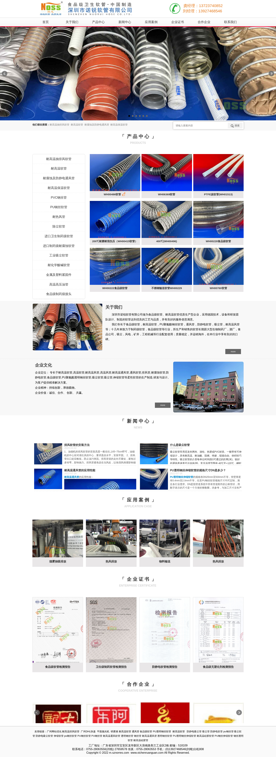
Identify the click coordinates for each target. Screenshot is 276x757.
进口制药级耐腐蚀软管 (59, 246)
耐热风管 (58, 217)
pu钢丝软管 (70, 735)
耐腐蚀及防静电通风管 (59, 178)
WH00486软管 (115, 194)
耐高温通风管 (149, 735)
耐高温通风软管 (111, 735)
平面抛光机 (103, 731)
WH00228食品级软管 (218, 241)
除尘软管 (58, 226)
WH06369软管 (166, 194)
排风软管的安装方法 (77, 444)
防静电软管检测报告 (164, 666)
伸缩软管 (59, 735)
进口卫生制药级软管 (59, 236)
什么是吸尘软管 (180, 444)
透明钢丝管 (127, 735)
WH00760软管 (218, 288)
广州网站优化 (54, 731)
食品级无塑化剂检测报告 (218, 666)
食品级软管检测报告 (57, 666)
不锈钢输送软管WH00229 (166, 288)
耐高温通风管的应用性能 (79, 470)
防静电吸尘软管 (44, 735)
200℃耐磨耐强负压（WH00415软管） (115, 241)
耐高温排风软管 (70, 731)
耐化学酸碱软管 (59, 265)
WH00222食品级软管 (114, 288)
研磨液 (114, 731)
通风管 (135, 731)
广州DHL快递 (88, 731)
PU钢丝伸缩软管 (224, 735)
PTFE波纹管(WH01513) (218, 194)
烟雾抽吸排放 (57, 561)
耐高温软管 (59, 168)
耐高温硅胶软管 (205, 735)
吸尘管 (206, 731)
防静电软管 (216, 731)
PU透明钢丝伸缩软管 (184, 735)
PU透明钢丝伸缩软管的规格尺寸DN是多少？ (198, 470)
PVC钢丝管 (59, 197)
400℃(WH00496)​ (166, 241)
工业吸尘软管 (58, 255)
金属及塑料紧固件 (58, 275)
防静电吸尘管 (194, 731)
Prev (4, 73)
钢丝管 (137, 735)
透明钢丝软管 (164, 735)
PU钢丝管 (97, 735)
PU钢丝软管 (58, 207)
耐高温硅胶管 (140, 740)
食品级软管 (146, 731)
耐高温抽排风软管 (58, 159)
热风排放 (111, 561)
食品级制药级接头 (58, 294)
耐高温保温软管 (59, 188)
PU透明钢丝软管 (162, 731)
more (233, 351)
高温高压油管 (58, 284)
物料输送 (164, 561)
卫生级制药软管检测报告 (111, 666)
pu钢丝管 (228, 731)
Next (271, 73)
